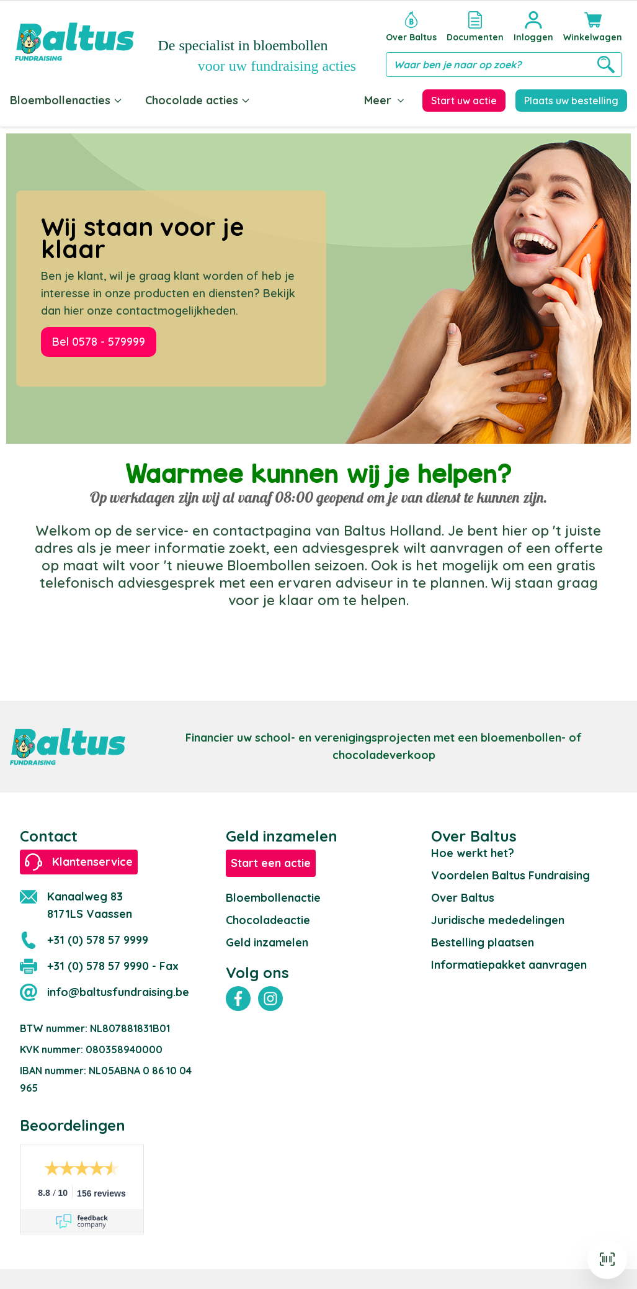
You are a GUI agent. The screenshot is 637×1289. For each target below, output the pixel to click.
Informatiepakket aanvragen (509, 965)
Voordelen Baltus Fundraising (510, 875)
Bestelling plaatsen (482, 942)
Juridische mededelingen (497, 920)
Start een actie (271, 863)
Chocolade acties (198, 100)
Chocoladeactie (268, 920)
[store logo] (74, 41)
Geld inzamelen (267, 942)
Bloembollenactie (273, 898)
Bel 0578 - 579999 (98, 342)
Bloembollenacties (66, 100)
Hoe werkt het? (472, 853)
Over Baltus (462, 898)
